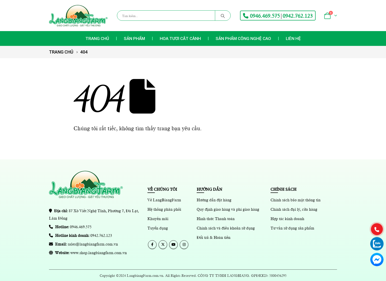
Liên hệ (293, 38)
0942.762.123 (298, 15)
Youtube (173, 244)
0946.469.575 (261, 15)
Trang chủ (97, 38)
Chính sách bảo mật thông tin (296, 199)
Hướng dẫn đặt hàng (214, 199)
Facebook (152, 244)
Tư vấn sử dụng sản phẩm (292, 227)
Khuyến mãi (157, 218)
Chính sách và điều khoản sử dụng (226, 227)
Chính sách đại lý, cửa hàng (294, 209)
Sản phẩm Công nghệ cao (243, 38)
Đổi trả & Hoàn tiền (213, 237)
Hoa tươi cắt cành (180, 38)
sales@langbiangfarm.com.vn (93, 243)
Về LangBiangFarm (164, 199)
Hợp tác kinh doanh (287, 218)
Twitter (163, 244)
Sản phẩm (134, 38)
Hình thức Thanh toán (216, 218)
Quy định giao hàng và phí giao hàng (228, 209)
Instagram (184, 244)
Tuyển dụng (157, 227)
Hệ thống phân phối (164, 209)
